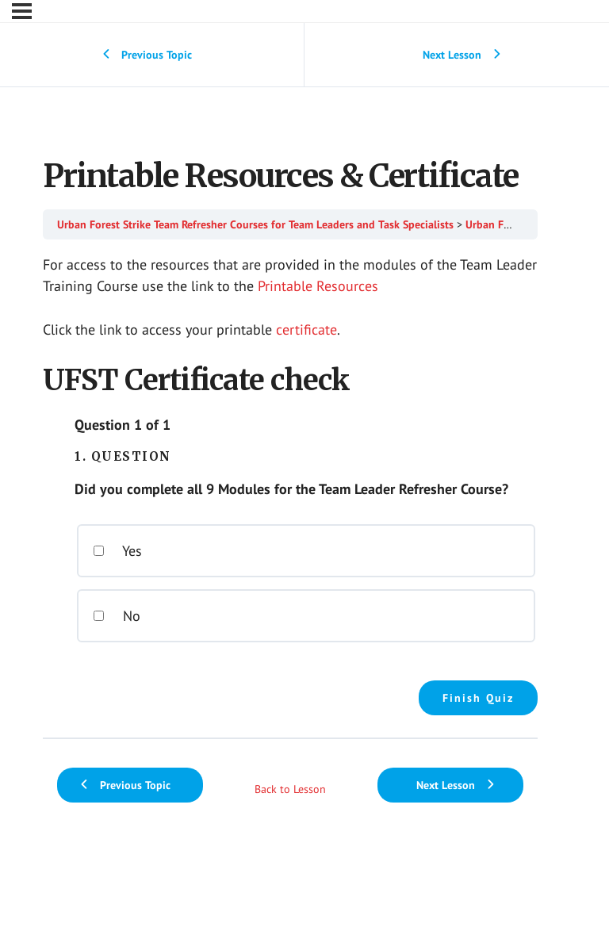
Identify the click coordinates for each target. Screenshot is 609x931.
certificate (306, 329)
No (116, 616)
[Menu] (22, 11)
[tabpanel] (290, 484)
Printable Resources (318, 286)
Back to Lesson (290, 789)
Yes (117, 551)
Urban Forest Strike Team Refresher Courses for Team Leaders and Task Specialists (255, 224)
